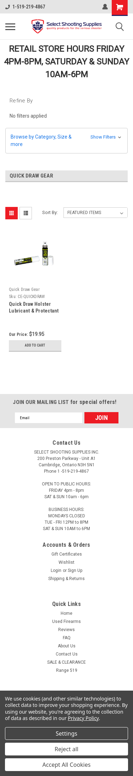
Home (66, 613)
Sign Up (75, 570)
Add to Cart (35, 345)
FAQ (67, 637)
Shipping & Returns (66, 578)
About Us (67, 645)
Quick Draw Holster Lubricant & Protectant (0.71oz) (34, 310)
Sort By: (50, 212)
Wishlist (66, 562)
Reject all (66, 749)
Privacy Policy (83, 718)
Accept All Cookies (67, 765)
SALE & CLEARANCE (66, 662)
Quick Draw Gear (24, 289)
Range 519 (66, 670)
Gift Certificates (66, 554)
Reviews (66, 629)
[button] (66, 140)
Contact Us (67, 654)
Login (56, 570)
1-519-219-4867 (25, 7)
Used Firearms (66, 621)
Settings (66, 733)
